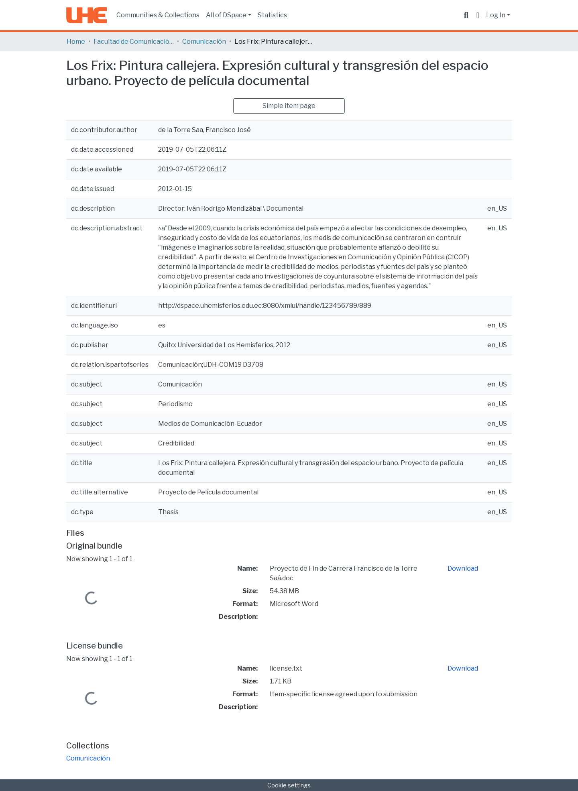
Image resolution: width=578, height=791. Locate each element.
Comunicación (204, 41)
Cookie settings (289, 785)
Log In (495, 15)
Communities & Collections (157, 15)
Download (463, 568)
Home (76, 41)
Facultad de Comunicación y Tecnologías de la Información (134, 41)
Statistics (272, 15)
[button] (477, 15)
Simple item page (289, 106)
